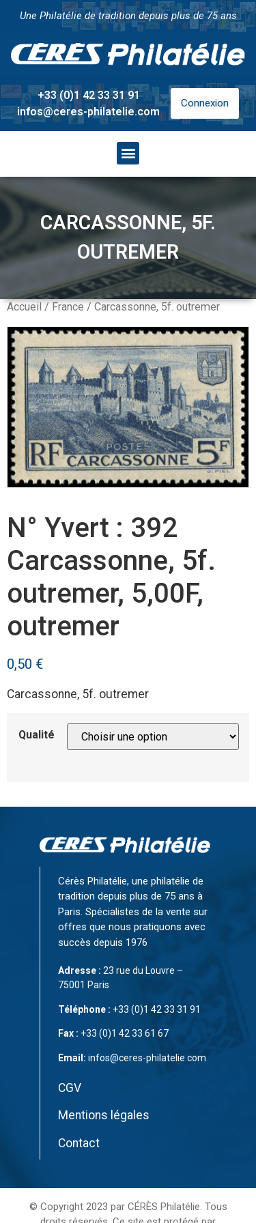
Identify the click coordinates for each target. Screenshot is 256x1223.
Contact (79, 1143)
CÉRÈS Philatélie (164, 1206)
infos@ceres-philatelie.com (88, 111)
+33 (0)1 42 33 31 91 (89, 95)
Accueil (24, 306)
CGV (69, 1088)
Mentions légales (104, 1115)
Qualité (36, 735)
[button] (128, 153)
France (68, 306)
